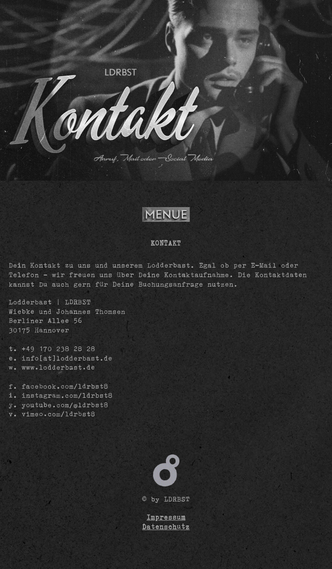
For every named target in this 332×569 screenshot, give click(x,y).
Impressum (166, 518)
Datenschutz (166, 527)
